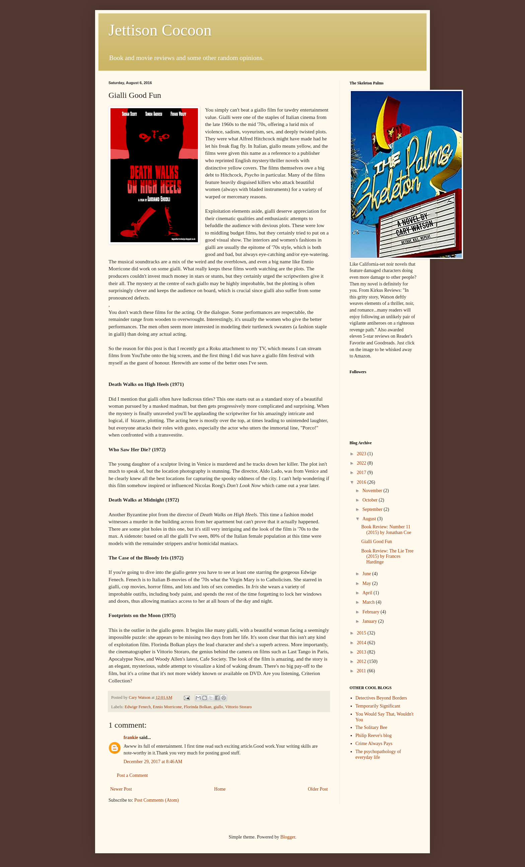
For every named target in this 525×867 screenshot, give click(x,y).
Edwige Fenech (138, 707)
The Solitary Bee (371, 727)
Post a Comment (132, 775)
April (367, 592)
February (371, 611)
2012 (362, 661)
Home (220, 789)
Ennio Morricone (167, 707)
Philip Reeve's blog (374, 735)
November (372, 490)
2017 (362, 472)
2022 (362, 463)
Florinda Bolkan (197, 707)
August (369, 518)
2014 (362, 642)
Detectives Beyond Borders (381, 698)
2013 (362, 652)
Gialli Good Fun (376, 541)
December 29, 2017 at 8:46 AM (153, 761)
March (369, 602)
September (372, 509)
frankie (131, 737)
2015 (362, 633)
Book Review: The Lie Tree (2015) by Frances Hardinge (387, 556)
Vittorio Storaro (238, 707)
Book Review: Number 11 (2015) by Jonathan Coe (386, 529)
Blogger (287, 837)
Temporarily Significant (378, 706)
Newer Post (121, 789)
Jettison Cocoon (160, 30)
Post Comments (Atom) (156, 800)
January (370, 621)
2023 (362, 453)
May (367, 583)
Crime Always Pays (374, 743)
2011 (362, 670)
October (370, 500)
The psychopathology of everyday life (378, 754)
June (367, 573)
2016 (362, 482)
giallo (218, 707)
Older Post (318, 789)
